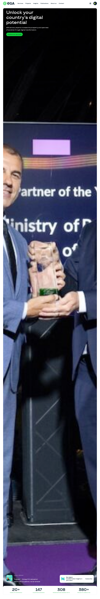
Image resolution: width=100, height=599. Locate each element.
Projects (28, 3)
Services (20, 3)
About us (53, 3)
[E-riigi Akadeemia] (8, 3)
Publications (44, 3)
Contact (61, 3)
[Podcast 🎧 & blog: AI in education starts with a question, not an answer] (23, 579)
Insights (35, 3)
